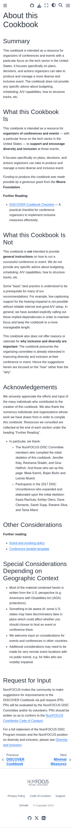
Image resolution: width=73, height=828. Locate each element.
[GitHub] (30, 818)
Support (60, 795)
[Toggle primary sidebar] (5, 5)
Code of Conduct (40, 795)
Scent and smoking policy (27, 543)
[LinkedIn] (44, 818)
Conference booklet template (29, 549)
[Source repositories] (32, 5)
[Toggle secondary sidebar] (67, 5)
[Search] (60, 5)
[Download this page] (39, 5)
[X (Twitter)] (37, 818)
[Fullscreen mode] (46, 5)
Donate (23, 805)
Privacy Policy (16, 795)
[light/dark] (53, 5)
